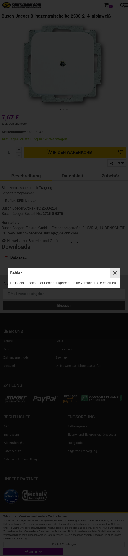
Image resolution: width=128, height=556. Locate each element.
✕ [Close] (115, 272)
